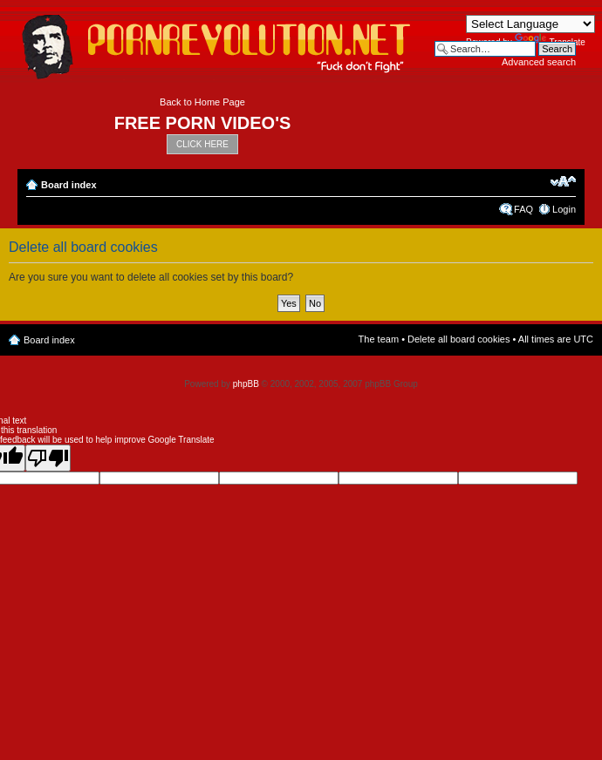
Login (564, 209)
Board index (69, 185)
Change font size (563, 181)
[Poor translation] (48, 458)
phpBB (246, 384)
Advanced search (539, 62)
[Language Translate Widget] (530, 24)
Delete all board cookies (458, 339)
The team (379, 339)
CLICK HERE (202, 144)
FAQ (523, 209)
